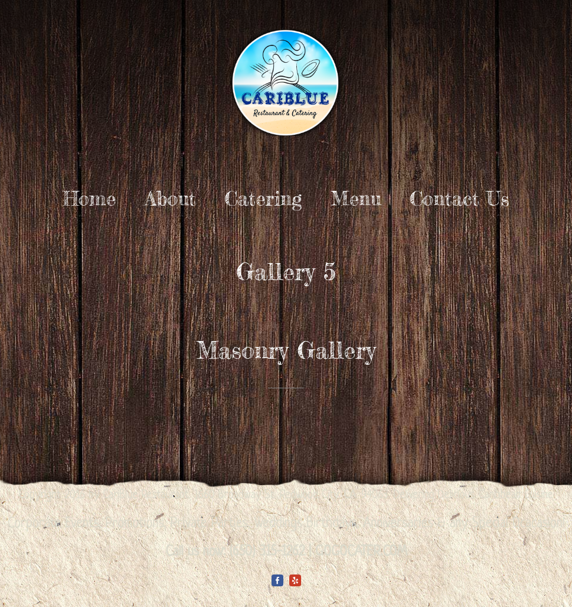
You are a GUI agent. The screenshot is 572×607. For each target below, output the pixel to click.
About (170, 198)
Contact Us (459, 198)
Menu (356, 198)
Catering (263, 198)
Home (89, 198)
